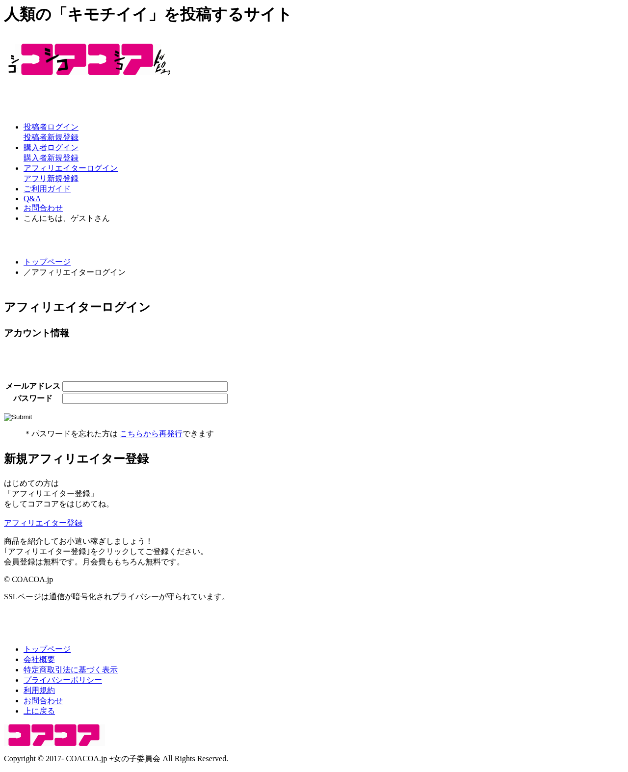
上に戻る (39, 711)
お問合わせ (43, 208)
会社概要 (39, 659)
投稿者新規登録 (51, 137)
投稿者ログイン (51, 127)
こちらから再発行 (151, 433)
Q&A (32, 198)
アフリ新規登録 (51, 178)
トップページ (47, 262)
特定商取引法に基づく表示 (71, 670)
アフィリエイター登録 (43, 523)
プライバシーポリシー (63, 680)
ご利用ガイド (47, 189)
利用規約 (39, 690)
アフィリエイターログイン (71, 168)
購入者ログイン (51, 147)
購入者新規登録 (51, 158)
